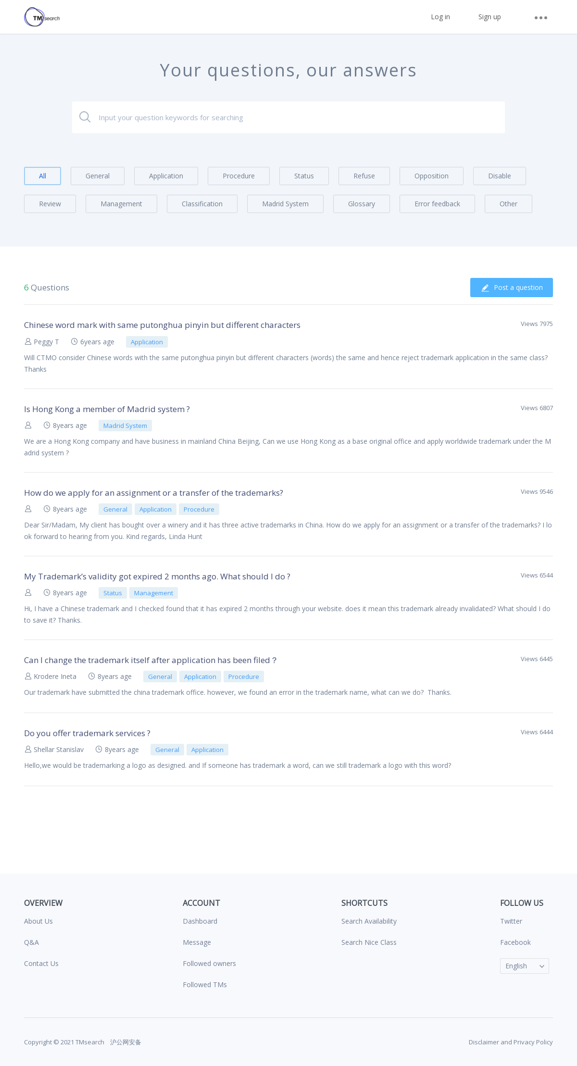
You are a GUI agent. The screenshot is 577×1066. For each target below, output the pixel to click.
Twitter (511, 921)
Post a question (511, 287)
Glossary (361, 203)
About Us (38, 921)
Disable (499, 175)
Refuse (364, 175)
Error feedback (437, 203)
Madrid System (285, 203)
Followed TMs (205, 984)
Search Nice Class (369, 942)
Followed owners (209, 963)
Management (121, 203)
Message (197, 942)
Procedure (239, 175)
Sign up (489, 16)
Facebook (515, 942)
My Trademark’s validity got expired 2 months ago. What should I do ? (157, 576)
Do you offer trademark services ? (87, 733)
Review (50, 203)
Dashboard (200, 921)
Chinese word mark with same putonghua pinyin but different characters (162, 324)
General (98, 175)
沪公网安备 (125, 1042)
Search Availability (369, 921)
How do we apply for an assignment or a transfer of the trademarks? (153, 492)
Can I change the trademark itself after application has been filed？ (151, 659)
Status (304, 175)
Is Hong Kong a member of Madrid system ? (107, 408)
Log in (440, 16)
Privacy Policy (533, 1042)
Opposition (431, 175)
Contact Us (41, 963)
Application (166, 175)
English (516, 965)
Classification (202, 203)
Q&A (31, 942)
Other (508, 203)
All (42, 175)
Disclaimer (484, 1042)
